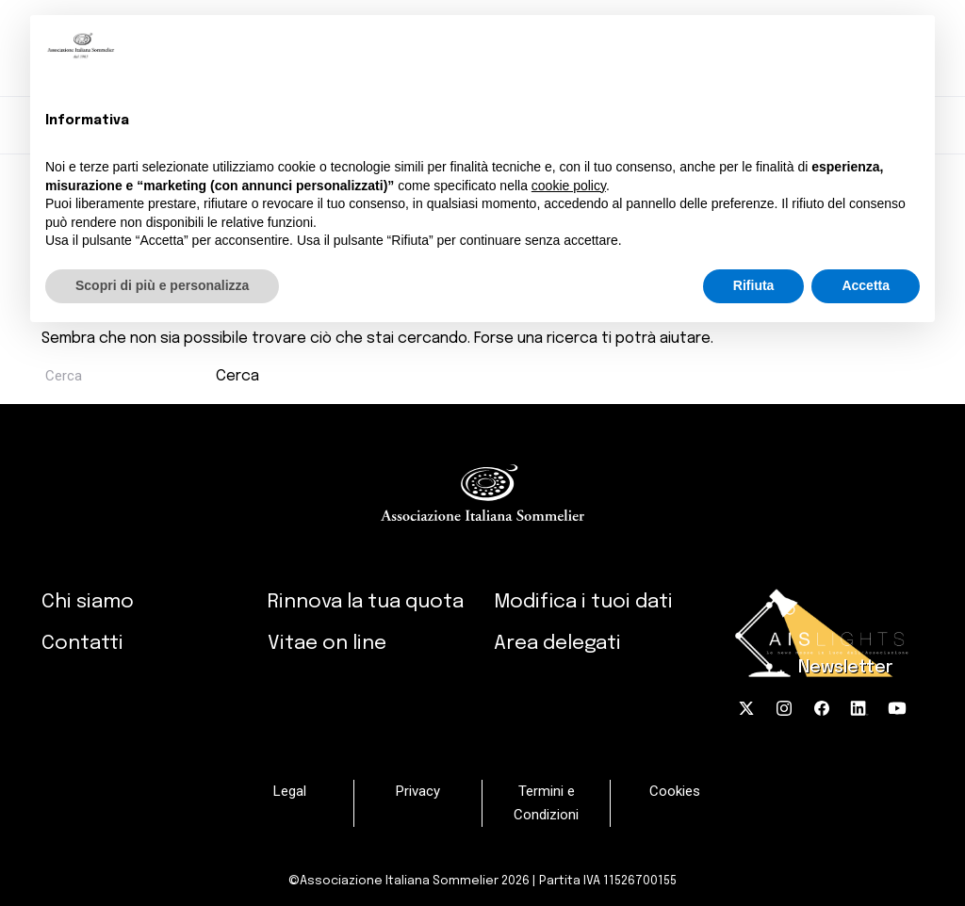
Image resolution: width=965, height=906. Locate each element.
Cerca (237, 376)
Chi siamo (87, 601)
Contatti (82, 643)
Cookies (674, 791)
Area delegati (557, 643)
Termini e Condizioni (546, 803)
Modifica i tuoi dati (583, 601)
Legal (289, 791)
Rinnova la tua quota (366, 601)
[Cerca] (126, 376)
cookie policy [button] (569, 185)
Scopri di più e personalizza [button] (162, 285)
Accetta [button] (866, 285)
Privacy (418, 791)
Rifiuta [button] (754, 285)
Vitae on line (327, 643)
